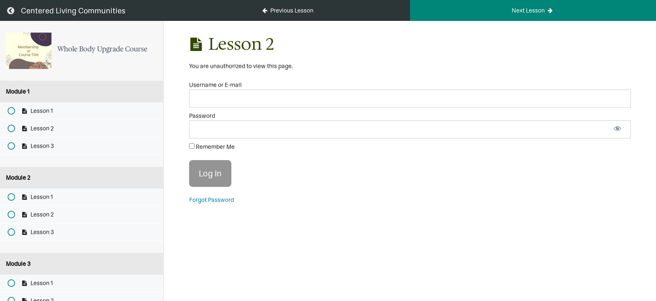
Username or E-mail (215, 85)
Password (202, 116)
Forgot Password (211, 200)
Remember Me (212, 146)
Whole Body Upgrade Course (102, 49)
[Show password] (617, 129)
